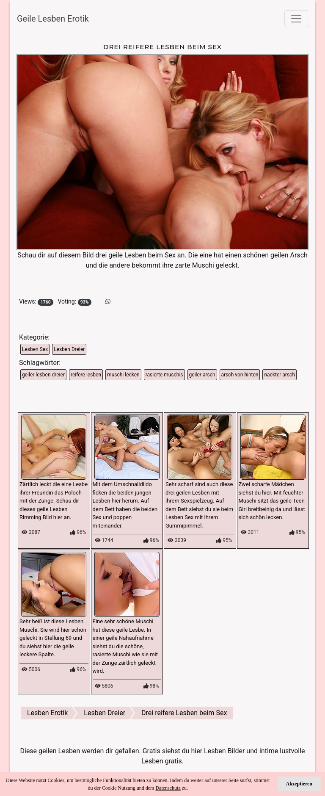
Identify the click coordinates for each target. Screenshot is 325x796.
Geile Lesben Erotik (53, 19)
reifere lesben (86, 375)
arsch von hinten (240, 375)
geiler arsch (202, 375)
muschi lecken (123, 375)
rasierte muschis (164, 375)
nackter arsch (279, 375)
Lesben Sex (35, 349)
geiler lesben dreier (43, 375)
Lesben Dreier (69, 349)
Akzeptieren (299, 784)
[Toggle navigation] (296, 18)
